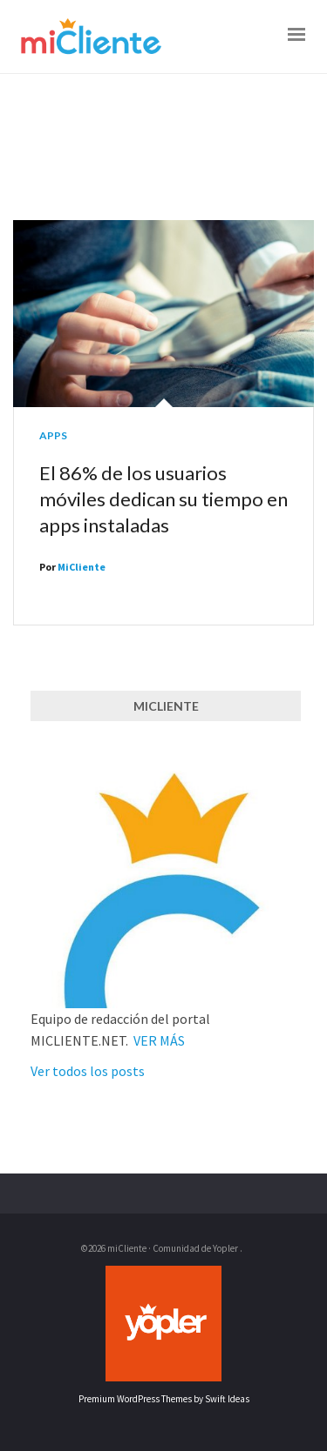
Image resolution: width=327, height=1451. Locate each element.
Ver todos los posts (88, 1071)
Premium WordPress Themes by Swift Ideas (163, 1399)
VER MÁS (159, 1040)
